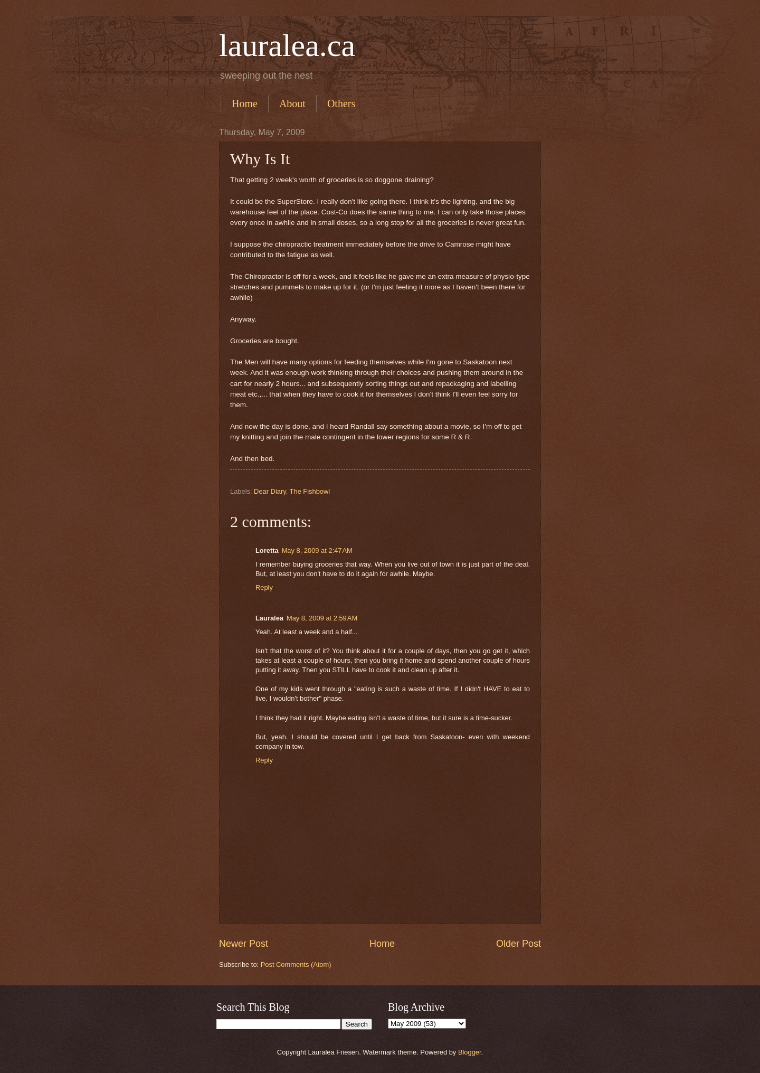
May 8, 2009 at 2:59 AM (322, 618)
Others (341, 103)
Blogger (469, 1052)
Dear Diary (270, 491)
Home (245, 103)
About (292, 103)
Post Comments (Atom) (296, 964)
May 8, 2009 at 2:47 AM (317, 550)
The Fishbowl (310, 491)
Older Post (518, 943)
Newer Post (243, 943)
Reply (264, 587)
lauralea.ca (287, 45)
